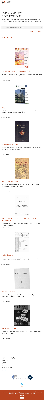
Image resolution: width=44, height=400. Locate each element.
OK (22, 395)
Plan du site (4, 360)
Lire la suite (6, 80)
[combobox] (20, 27)
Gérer (22, 398)
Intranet (3, 362)
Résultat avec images (35, 31)
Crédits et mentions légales (8, 357)
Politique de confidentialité (8, 358)
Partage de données (6, 367)
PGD (2, 369)
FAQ (2, 365)
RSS (2, 364)
